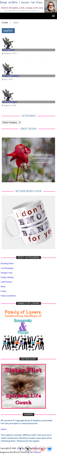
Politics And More (8, 295)
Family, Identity (7, 277)
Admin (3, 429)
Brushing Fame (7, 263)
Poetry (3, 291)
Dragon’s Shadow (10, 75)
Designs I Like (6, 272)
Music (3, 286)
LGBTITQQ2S (6, 282)
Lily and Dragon (9, 101)
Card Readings (7, 268)
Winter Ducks (8, 49)
